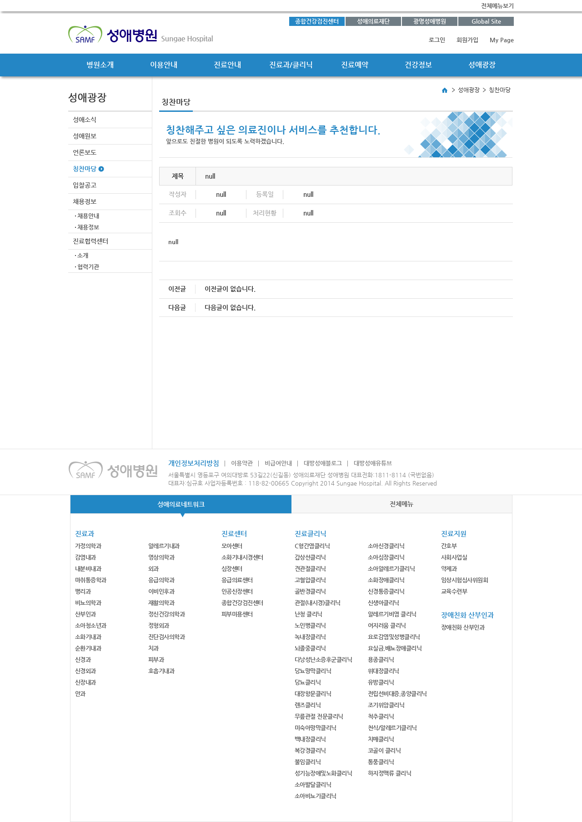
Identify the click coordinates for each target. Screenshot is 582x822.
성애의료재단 (373, 21)
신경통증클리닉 (386, 591)
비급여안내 (278, 463)
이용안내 (163, 64)
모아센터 (231, 545)
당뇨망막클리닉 (313, 670)
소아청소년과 (90, 625)
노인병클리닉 (310, 625)
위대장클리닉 (383, 670)
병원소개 (100, 64)
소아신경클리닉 (386, 545)
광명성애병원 (429, 21)
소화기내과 (88, 636)
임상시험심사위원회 (464, 579)
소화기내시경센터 (242, 557)
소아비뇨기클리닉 (315, 795)
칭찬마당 (84, 168)
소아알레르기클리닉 (391, 568)
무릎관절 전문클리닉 (319, 716)
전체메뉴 (401, 503)
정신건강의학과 (166, 614)
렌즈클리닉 (308, 705)
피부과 (156, 659)
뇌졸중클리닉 (310, 648)
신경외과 (85, 670)
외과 (153, 568)
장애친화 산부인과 (463, 627)
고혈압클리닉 (310, 579)
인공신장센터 (237, 591)
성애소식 (84, 119)
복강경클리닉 (310, 750)
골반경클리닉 (310, 591)
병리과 (83, 591)
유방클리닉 (381, 682)
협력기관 (88, 266)
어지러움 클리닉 (387, 625)
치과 (153, 648)
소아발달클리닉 (313, 784)
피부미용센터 (237, 614)
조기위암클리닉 (386, 705)
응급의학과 (161, 579)
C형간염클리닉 (312, 545)
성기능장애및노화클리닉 (323, 773)
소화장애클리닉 (386, 579)
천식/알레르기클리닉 (392, 727)
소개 (82, 255)
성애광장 (482, 64)
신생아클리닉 (383, 602)
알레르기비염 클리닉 (392, 614)
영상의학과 (161, 557)
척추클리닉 (381, 716)
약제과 (449, 568)
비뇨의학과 (88, 602)
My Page (502, 39)
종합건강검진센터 (317, 21)
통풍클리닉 (381, 761)
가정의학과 (88, 545)
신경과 (83, 659)
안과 (80, 693)
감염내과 (85, 557)
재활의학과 (161, 602)
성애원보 (84, 136)
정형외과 (158, 625)
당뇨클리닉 (308, 682)
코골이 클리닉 (384, 750)
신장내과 (85, 682)
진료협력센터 (90, 241)
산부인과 (85, 614)
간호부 (449, 545)
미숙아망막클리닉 (315, 727)
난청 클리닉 (308, 614)
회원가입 (467, 39)
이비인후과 (161, 591)
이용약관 (242, 463)
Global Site (486, 21)
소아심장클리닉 (386, 557)
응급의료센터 (237, 579)
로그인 (437, 39)
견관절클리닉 (310, 568)
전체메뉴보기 (497, 5)
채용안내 (88, 215)
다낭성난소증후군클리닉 (323, 659)
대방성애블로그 (323, 463)
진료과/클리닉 (291, 64)
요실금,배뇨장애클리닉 (395, 648)
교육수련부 (454, 591)
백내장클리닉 (310, 739)
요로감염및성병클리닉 (394, 636)
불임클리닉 (308, 761)
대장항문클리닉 (313, 693)
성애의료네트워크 (181, 504)
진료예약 (354, 64)
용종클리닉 (381, 659)
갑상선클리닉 (310, 557)
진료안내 (227, 64)
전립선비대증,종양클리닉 (397, 693)
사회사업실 (454, 557)
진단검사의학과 (166, 636)
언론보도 (84, 152)
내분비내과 (88, 568)
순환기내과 (88, 648)
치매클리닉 (381, 739)
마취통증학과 (90, 579)
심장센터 (231, 568)
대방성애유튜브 (373, 463)
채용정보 (84, 201)
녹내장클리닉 (310, 636)
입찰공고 (84, 185)
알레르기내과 (164, 545)
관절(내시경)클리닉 (318, 602)
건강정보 (418, 64)
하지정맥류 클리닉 (389, 773)
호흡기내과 (161, 670)
